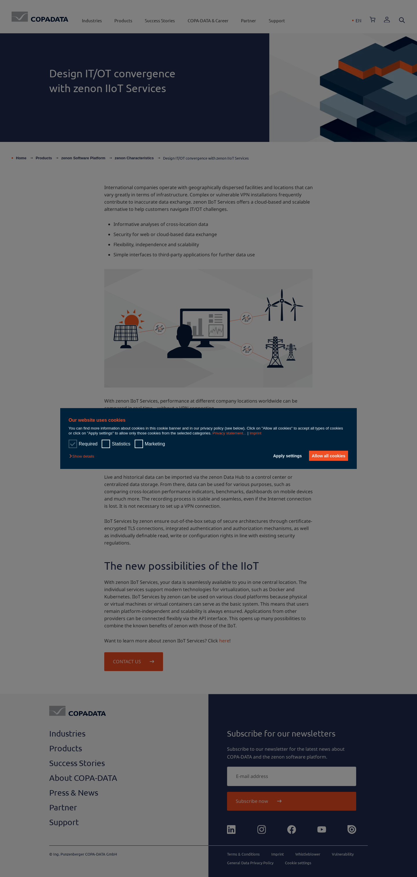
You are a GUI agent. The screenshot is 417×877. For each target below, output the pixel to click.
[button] (83, 456)
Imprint (255, 433)
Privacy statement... (229, 433)
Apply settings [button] (285, 456)
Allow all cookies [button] (328, 456)
